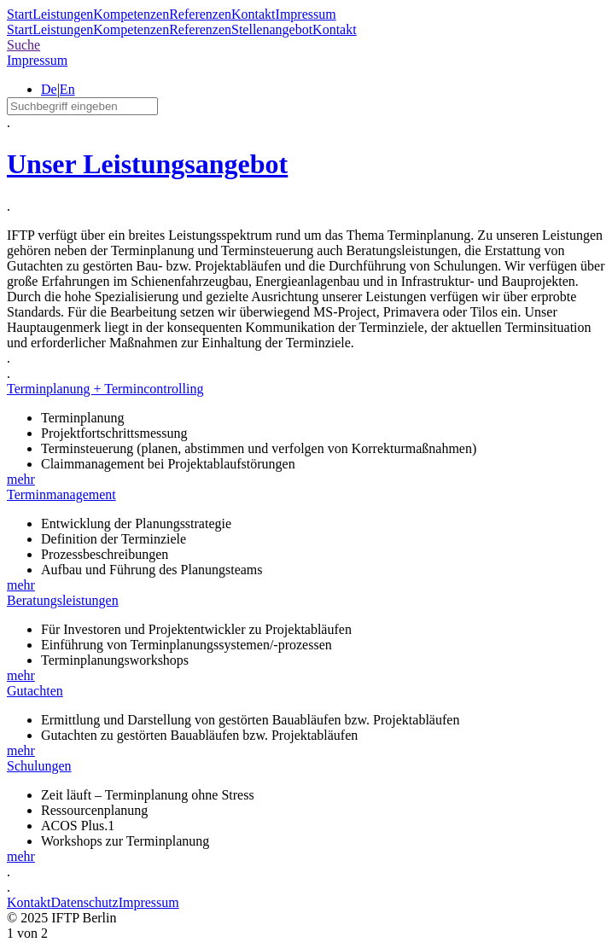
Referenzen (200, 14)
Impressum (306, 14)
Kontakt (253, 14)
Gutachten (35, 690)
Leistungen (62, 14)
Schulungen (39, 766)
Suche (23, 45)
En (67, 89)
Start (19, 14)
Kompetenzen (131, 14)
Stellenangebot (271, 29)
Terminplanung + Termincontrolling (105, 388)
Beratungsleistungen (63, 600)
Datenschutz (85, 902)
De (49, 89)
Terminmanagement (61, 494)
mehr (21, 479)
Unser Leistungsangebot (147, 163)
